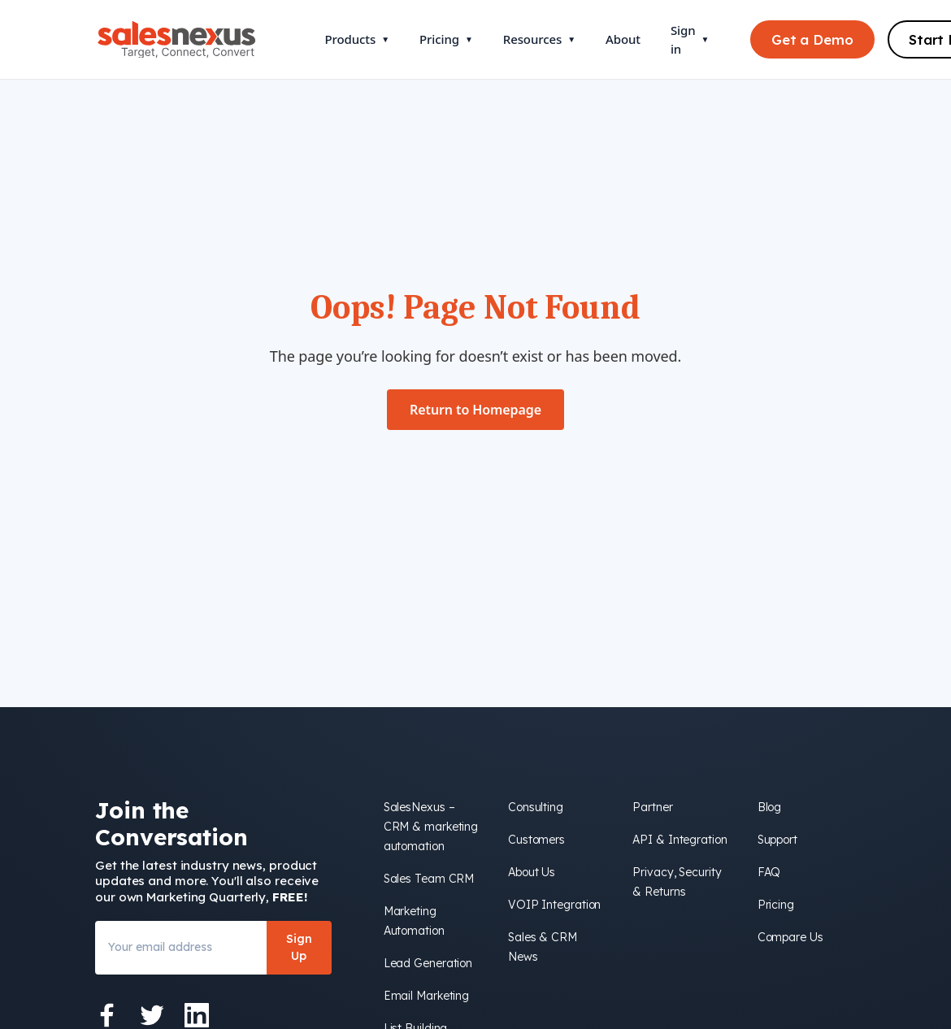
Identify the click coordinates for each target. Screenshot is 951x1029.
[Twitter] (152, 1015)
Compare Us (790, 937)
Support (777, 839)
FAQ (769, 872)
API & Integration (679, 839)
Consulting (535, 807)
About (623, 39)
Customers (536, 839)
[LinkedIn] (197, 1015)
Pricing (446, 39)
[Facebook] (107, 1015)
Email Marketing (427, 995)
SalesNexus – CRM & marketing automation (431, 826)
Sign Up (299, 947)
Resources (539, 39)
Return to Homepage (475, 410)
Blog (770, 807)
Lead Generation (428, 963)
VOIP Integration (554, 904)
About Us (531, 872)
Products (357, 39)
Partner (652, 807)
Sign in (690, 39)
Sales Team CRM (429, 878)
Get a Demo (812, 39)
